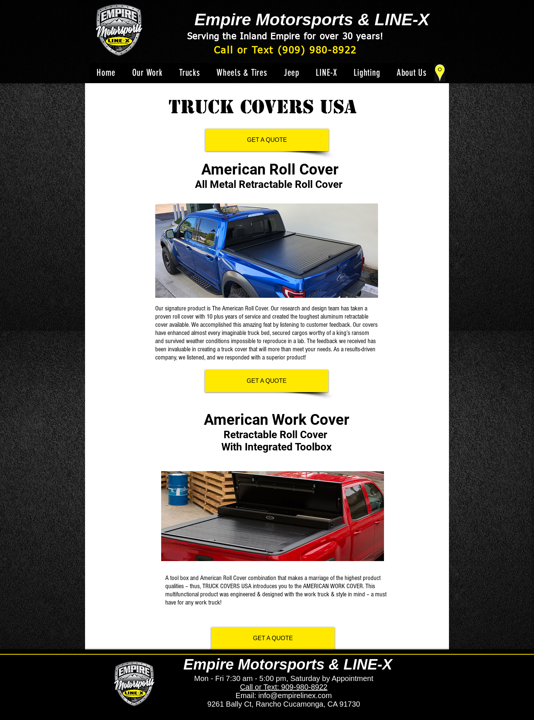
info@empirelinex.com (295, 695)
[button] (189, 72)
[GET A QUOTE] (267, 140)
